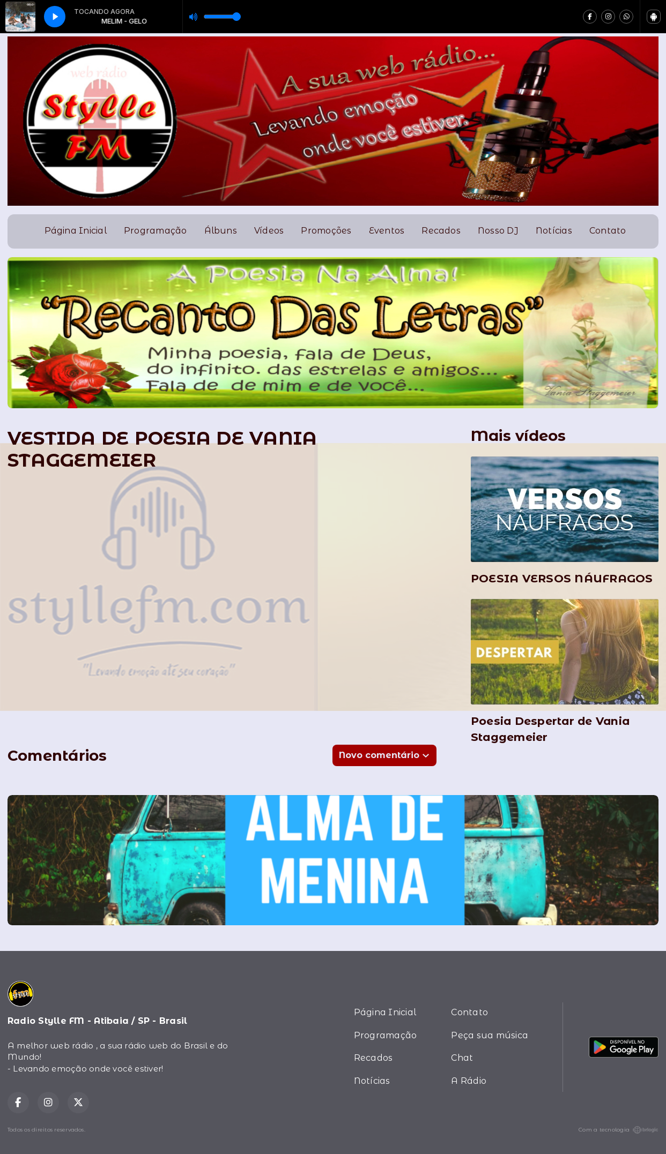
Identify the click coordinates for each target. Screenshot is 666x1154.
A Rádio (468, 1081)
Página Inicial (76, 231)
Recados (441, 231)
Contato (607, 231)
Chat (462, 1058)
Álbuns (220, 231)
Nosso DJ (498, 231)
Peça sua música (489, 1035)
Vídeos (269, 231)
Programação (155, 231)
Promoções (326, 231)
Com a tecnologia (618, 1130)
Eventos (387, 231)
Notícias (554, 231)
